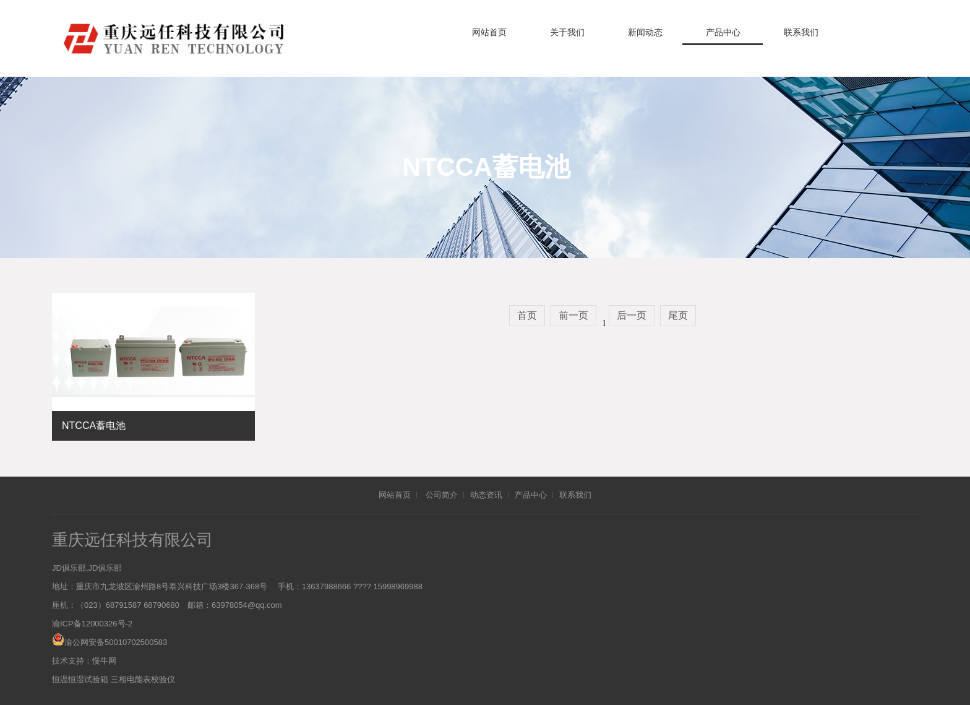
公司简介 (442, 495)
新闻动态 (645, 32)
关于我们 (567, 32)
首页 (527, 315)
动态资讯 (486, 495)
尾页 (678, 315)
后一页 (631, 315)
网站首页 (489, 32)
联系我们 (801, 32)
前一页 (573, 315)
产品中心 (723, 32)
